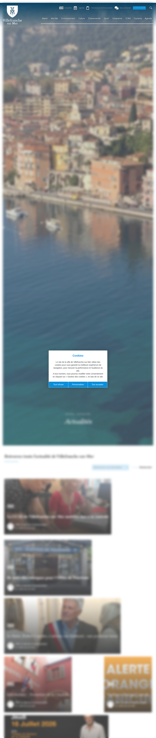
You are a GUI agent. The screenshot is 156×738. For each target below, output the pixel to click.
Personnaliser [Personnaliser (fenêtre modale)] (78, 384)
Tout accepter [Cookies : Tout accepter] (97, 384)
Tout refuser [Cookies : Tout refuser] (58, 384)
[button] (151, 8)
